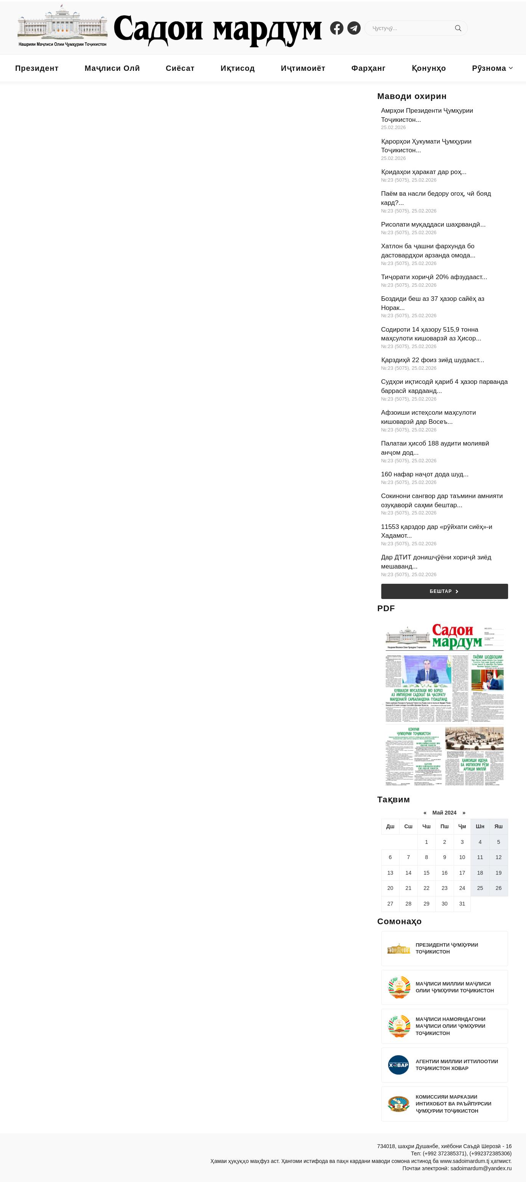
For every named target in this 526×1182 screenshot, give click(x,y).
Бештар (444, 591)
